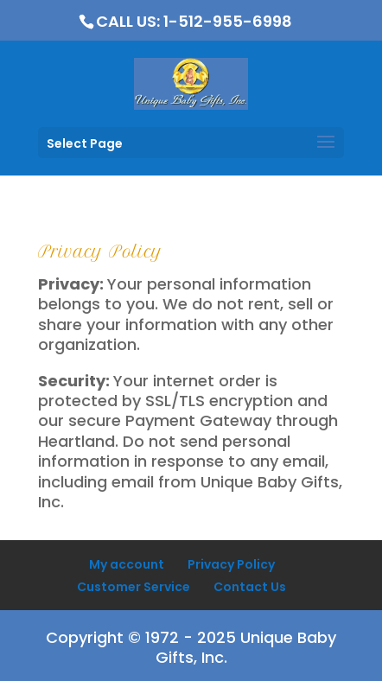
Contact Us (249, 586)
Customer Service (133, 586)
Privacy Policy (231, 564)
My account (126, 564)
